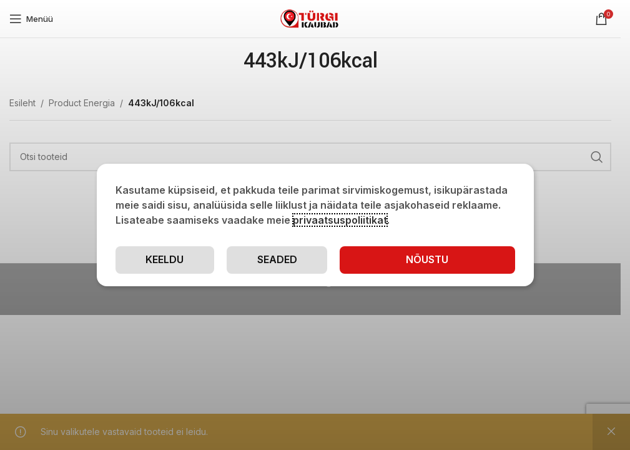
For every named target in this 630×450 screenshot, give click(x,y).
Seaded (277, 259)
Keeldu (164, 259)
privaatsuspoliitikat (340, 220)
